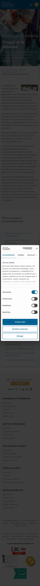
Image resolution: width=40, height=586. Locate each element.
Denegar (20, 336)
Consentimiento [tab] (8, 255)
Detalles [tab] (21, 255)
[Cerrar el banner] (37, 248)
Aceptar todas (20, 322)
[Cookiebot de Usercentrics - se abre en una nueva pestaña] (24, 248)
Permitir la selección (20, 329)
